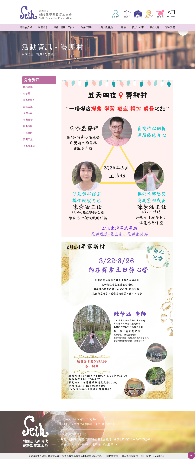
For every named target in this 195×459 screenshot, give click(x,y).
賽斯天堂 (28, 139)
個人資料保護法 (130, 456)
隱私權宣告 (112, 456)
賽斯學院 (28, 126)
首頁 (39, 54)
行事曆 (26, 93)
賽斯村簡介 (29, 100)
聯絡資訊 (28, 87)
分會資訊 (50, 54)
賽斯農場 (28, 119)
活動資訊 (28, 106)
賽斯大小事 (29, 146)
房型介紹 (28, 113)
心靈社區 (28, 133)
